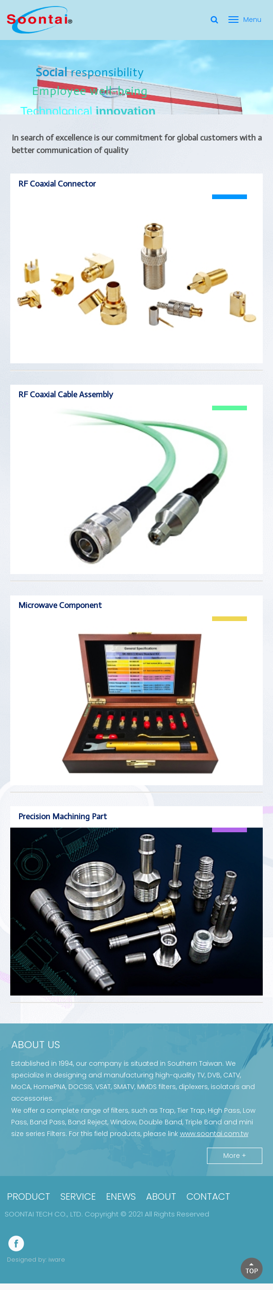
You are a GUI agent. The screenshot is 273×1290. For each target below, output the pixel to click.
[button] (252, 1269)
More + (234, 1164)
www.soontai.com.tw (214, 1142)
